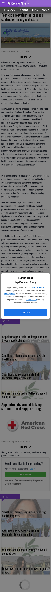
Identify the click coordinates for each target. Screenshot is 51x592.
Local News (9, 10)
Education (23, 10)
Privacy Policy (9, 293)
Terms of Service (37, 287)
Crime (35, 10)
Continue (25, 312)
